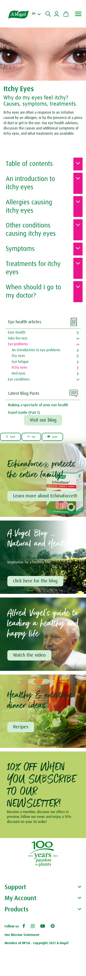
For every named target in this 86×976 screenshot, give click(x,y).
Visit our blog (43, 420)
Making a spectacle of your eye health (38, 405)
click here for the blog (35, 581)
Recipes (20, 726)
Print (52, 436)
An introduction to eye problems (36, 350)
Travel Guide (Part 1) (24, 412)
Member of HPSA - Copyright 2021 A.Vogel (36, 943)
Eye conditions (19, 379)
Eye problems (18, 344)
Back (10, 436)
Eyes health (16, 332)
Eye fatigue (20, 362)
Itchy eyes (19, 367)
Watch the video (29, 655)
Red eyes (18, 373)
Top (31, 436)
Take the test (17, 338)
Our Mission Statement (22, 935)
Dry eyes (18, 356)
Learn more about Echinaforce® (45, 496)
